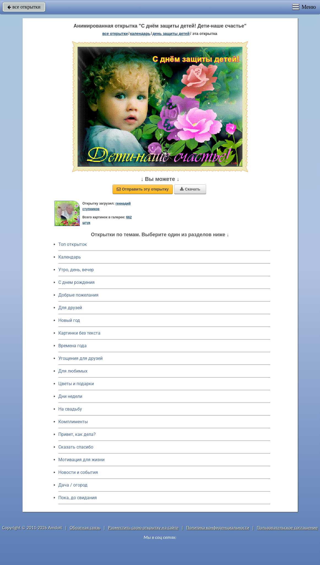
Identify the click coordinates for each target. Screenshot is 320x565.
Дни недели (70, 396)
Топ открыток (72, 244)
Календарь (140, 33)
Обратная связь (85, 528)
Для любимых (72, 371)
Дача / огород (72, 485)
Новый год (69, 320)
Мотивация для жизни (81, 459)
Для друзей (70, 307)
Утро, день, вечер (76, 269)
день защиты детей (171, 33)
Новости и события (78, 472)
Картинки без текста (79, 333)
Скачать (190, 189)
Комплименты (73, 421)
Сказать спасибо (75, 447)
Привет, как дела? (77, 434)
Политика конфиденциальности (217, 528)
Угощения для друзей (80, 358)
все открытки (23, 7)
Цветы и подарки (76, 383)
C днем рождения (76, 282)
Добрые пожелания (78, 295)
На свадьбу (70, 409)
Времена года (72, 345)
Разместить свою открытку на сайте (143, 528)
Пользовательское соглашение (287, 528)
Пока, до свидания (77, 497)
